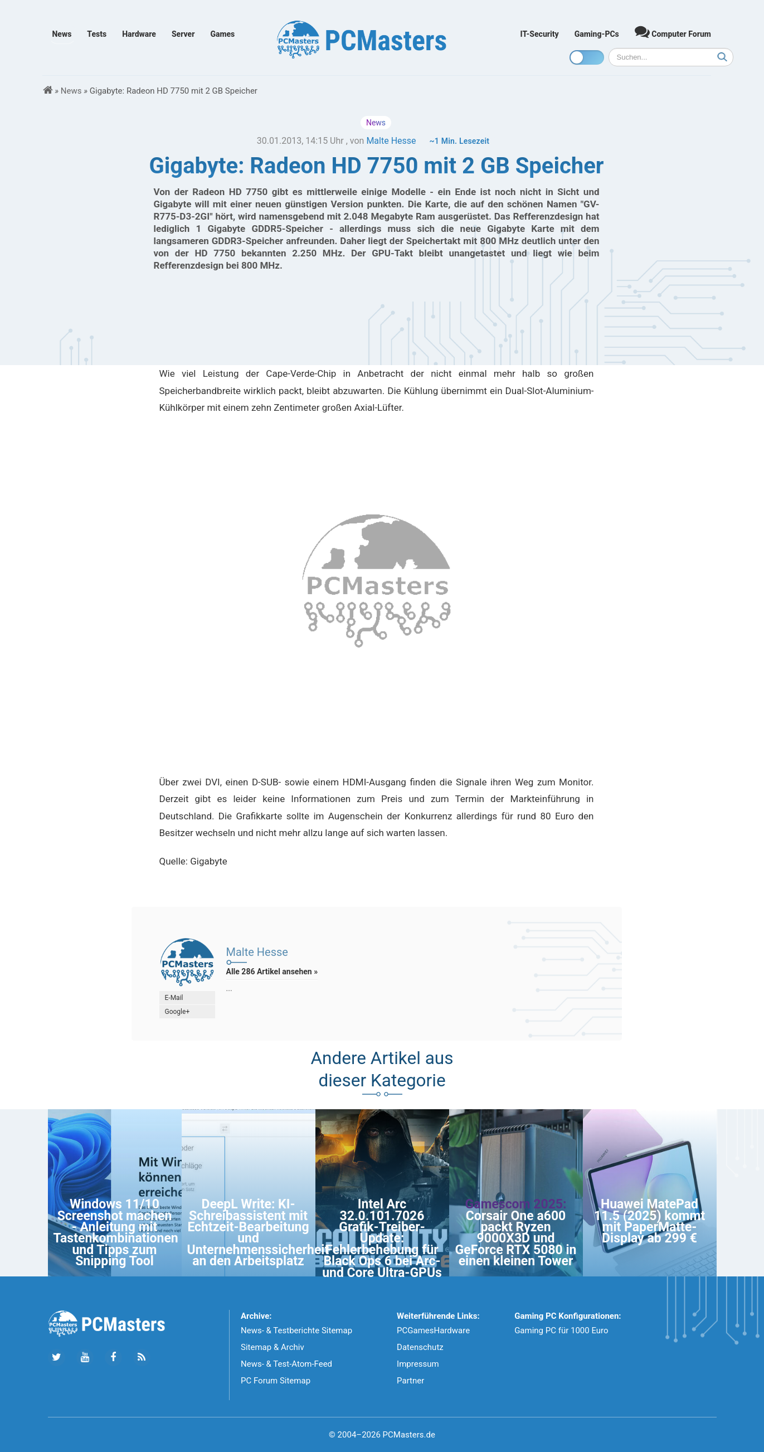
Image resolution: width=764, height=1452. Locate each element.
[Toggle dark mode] (587, 57)
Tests (96, 34)
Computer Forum (673, 31)
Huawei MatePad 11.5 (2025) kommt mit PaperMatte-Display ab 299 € (649, 1221)
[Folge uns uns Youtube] (85, 1357)
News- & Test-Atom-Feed (286, 1364)
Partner (410, 1381)
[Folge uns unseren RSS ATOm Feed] (141, 1357)
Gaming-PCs (597, 34)
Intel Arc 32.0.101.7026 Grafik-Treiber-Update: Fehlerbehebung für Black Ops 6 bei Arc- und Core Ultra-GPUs (382, 1238)
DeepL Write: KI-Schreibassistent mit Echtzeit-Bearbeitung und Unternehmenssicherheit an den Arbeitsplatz (258, 1233)
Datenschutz (420, 1347)
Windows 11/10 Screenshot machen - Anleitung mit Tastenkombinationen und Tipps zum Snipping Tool (115, 1233)
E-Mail (174, 998)
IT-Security (539, 34)
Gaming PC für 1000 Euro (561, 1330)
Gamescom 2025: (515, 1204)
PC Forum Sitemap (275, 1381)
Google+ (177, 1012)
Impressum (418, 1364)
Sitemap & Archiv (272, 1347)
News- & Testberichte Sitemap (296, 1330)
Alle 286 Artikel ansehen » (272, 971)
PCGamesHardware (433, 1330)
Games (222, 34)
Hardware (139, 34)
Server (183, 34)
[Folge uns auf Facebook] (113, 1357)
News (62, 34)
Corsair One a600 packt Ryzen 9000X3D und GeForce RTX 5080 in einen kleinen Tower (516, 1238)
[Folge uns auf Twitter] (56, 1357)
